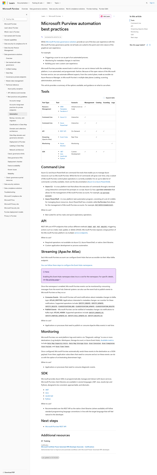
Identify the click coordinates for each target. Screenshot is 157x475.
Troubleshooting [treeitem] (9, 192)
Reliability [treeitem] (11, 174)
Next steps (134, 37)
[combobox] (15, 19)
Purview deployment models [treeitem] (13, 212)
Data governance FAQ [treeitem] (15, 158)
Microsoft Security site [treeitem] (11, 208)
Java (61, 154)
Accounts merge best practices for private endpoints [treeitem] (17, 107)
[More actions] (114, 16)
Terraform (63, 111)
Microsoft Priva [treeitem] (9, 200)
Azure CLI (63, 117)
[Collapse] (26, 15)
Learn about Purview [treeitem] (11, 28)
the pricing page (52, 279)
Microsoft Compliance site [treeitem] (13, 196)
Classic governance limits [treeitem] (16, 154)
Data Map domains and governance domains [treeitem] (17, 136)
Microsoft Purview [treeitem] (10, 24)
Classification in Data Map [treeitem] (18, 124)
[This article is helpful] (147, 45)
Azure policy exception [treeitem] (15, 89)
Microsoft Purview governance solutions (61, 42)
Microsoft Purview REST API (55, 426)
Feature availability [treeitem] (14, 166)
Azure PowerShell (103, 182)
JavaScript (63, 156)
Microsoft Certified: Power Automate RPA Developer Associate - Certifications (67, 447)
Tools (132, 20)
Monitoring (134, 32)
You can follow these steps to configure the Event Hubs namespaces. (67, 265)
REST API (63, 131)
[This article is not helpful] (150, 45)
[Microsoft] (4, 3)
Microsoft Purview (55, 16)
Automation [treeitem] (14, 114)
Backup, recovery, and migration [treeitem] (17, 119)
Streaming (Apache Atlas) (139, 29)
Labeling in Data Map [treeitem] (17, 146)
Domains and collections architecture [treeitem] (18, 129)
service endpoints (81, 233)
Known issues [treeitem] (12, 169)
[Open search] (147, 3)
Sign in (152, 3)
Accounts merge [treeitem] (15, 101)
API (132, 26)
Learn (43, 16)
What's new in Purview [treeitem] (11, 32)
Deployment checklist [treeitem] (15, 162)
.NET (61, 152)
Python (62, 158)
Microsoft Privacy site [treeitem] (11, 204)
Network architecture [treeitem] (17, 150)
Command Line (136, 23)
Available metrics (107, 340)
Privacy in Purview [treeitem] (10, 216)
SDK (132, 35)
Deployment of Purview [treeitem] (17, 142)
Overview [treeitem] (9, 58)
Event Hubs (64, 137)
